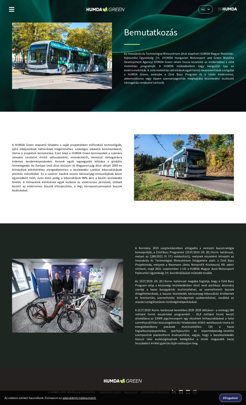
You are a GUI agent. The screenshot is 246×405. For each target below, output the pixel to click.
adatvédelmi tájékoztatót (79, 398)
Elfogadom (230, 398)
